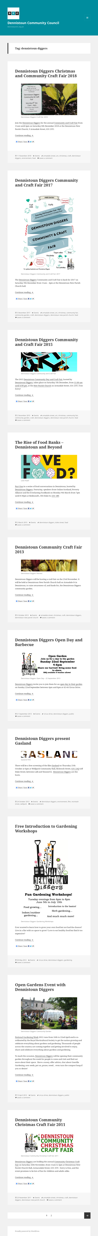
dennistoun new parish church (62, 315)
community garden (22, 315)
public (71, 714)
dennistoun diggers (42, 315)
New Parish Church (42, 385)
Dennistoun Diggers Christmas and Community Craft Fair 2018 (46, 73)
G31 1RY (55, 495)
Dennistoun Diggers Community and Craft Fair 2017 (46, 183)
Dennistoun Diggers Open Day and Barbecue (49, 642)
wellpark (23, 804)
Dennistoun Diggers (31, 123)
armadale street (49, 156)
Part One (19, 486)
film (69, 801)
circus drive (48, 714)
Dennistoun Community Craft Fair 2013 (48, 549)
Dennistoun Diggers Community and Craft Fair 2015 (46, 342)
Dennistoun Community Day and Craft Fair (43, 379)
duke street (59, 522)
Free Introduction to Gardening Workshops (46, 829)
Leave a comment (45, 158)
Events (37, 156)
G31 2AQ (75, 768)
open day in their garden (71, 684)
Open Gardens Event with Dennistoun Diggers (40, 987)
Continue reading (24, 135)
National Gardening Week (26, 1037)
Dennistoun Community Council (33, 23)
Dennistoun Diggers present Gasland (42, 741)
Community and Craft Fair (66, 123)
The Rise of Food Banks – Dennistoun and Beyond (39, 445)
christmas (63, 156)
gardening (68, 960)
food (34, 158)
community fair (72, 313)
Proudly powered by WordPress (27, 1231)
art (57, 156)
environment (26, 158)
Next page (87, 1215)
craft (69, 156)
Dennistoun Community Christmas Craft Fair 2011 (40, 1122)
